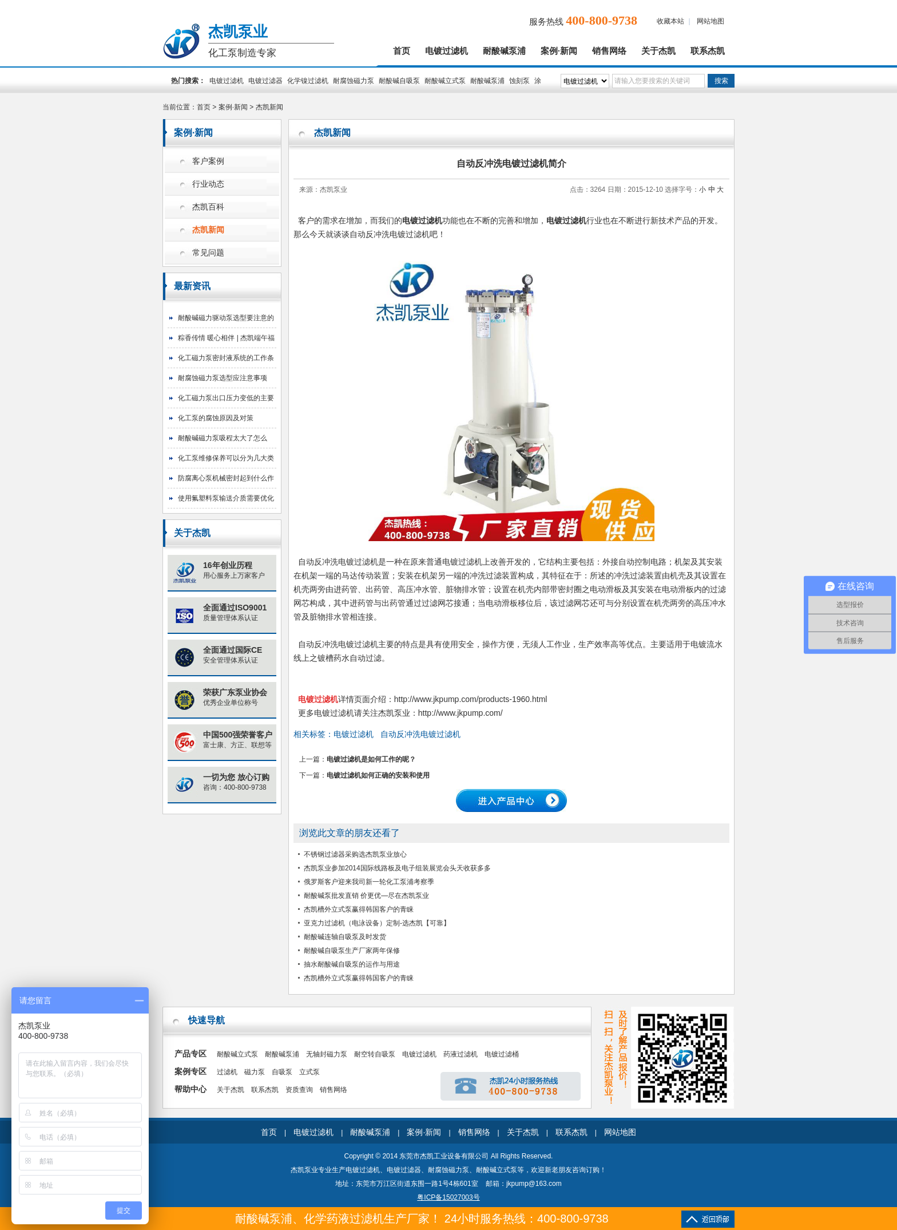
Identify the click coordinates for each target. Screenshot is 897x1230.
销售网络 (609, 51)
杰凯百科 (208, 207)
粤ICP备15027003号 (448, 1197)
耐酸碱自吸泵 (399, 81)
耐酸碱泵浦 (504, 51)
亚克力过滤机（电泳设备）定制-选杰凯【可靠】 (377, 923)
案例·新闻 (559, 51)
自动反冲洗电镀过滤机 (420, 734)
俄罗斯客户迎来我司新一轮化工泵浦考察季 (369, 882)
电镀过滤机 (446, 51)
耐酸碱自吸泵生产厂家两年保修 (352, 951)
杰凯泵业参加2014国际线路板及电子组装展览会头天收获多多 (397, 868)
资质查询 (299, 1090)
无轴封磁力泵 (326, 1054)
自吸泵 (282, 1072)
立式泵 (309, 1072)
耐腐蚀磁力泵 (353, 81)
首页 (401, 51)
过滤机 (227, 1072)
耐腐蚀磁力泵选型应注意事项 (222, 378)
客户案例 (208, 161)
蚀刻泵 (519, 81)
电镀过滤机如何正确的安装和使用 (378, 775)
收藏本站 (670, 21)
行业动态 (208, 184)
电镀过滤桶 (502, 1054)
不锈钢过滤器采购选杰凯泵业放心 (355, 854)
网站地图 (710, 21)
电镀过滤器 (265, 81)
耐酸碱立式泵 (445, 81)
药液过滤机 (460, 1054)
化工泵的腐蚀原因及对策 (215, 418)
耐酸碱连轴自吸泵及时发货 (345, 937)
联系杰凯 (707, 51)
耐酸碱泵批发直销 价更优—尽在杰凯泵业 (366, 896)
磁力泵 (254, 1072)
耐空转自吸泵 (374, 1054)
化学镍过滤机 (307, 81)
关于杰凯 (658, 51)
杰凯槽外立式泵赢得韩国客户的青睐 (359, 909)
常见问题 (208, 253)
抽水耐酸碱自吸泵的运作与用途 (352, 964)
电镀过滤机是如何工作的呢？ (371, 759)
